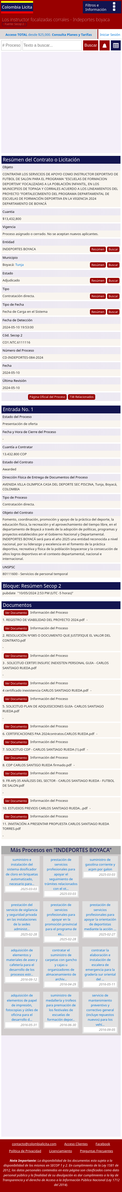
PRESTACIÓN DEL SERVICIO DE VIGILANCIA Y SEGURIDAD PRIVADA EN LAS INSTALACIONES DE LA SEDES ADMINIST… (21, 916)
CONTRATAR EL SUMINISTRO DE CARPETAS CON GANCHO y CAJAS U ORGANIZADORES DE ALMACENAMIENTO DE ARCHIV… (61, 964)
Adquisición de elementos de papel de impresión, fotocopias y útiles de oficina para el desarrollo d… (22, 1007)
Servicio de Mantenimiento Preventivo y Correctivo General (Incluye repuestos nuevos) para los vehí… (100, 1010)
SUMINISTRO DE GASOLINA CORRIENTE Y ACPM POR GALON (100, 864)
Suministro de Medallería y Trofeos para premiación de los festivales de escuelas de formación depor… (61, 1007)
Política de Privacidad (25, 1151)
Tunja (19, 264)
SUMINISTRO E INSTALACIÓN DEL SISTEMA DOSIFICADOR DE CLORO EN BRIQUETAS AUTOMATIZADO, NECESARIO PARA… (22, 871)
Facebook (102, 1144)
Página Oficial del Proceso (47, 397)
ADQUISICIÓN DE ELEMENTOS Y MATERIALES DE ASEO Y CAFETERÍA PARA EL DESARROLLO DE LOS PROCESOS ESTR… (21, 962)
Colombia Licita (17, 7)
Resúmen (97, 249)
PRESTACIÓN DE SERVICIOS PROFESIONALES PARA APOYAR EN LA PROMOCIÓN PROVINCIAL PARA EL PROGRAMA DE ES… (61, 919)
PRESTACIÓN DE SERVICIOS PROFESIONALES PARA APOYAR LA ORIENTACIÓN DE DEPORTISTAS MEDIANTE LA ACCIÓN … (100, 916)
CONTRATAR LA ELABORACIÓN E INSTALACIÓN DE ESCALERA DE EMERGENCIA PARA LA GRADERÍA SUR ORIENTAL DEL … (100, 964)
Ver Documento (16, 613)
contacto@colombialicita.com (34, 1144)
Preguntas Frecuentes (96, 1151)
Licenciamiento (60, 1151)
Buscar (113, 249)
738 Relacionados (81, 397)
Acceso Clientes (76, 1144)
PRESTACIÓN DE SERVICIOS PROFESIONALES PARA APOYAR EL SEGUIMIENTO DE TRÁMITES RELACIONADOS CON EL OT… (60, 874)
